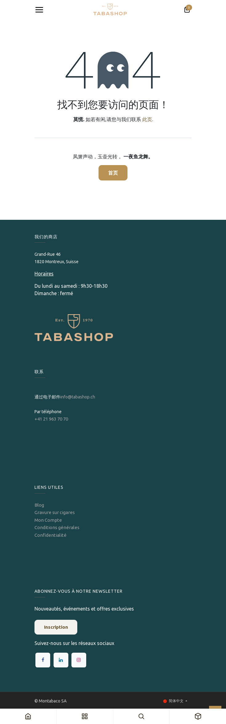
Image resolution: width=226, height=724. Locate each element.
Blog (39, 505)
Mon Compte (48, 520)
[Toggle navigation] (39, 9)
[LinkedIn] (61, 660)
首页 (113, 173)
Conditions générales (56, 527)
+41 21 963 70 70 (51, 418)
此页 (147, 119)
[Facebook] (42, 660)
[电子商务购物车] (187, 9)
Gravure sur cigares (54, 512)
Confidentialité (50, 535)
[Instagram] (78, 660)
